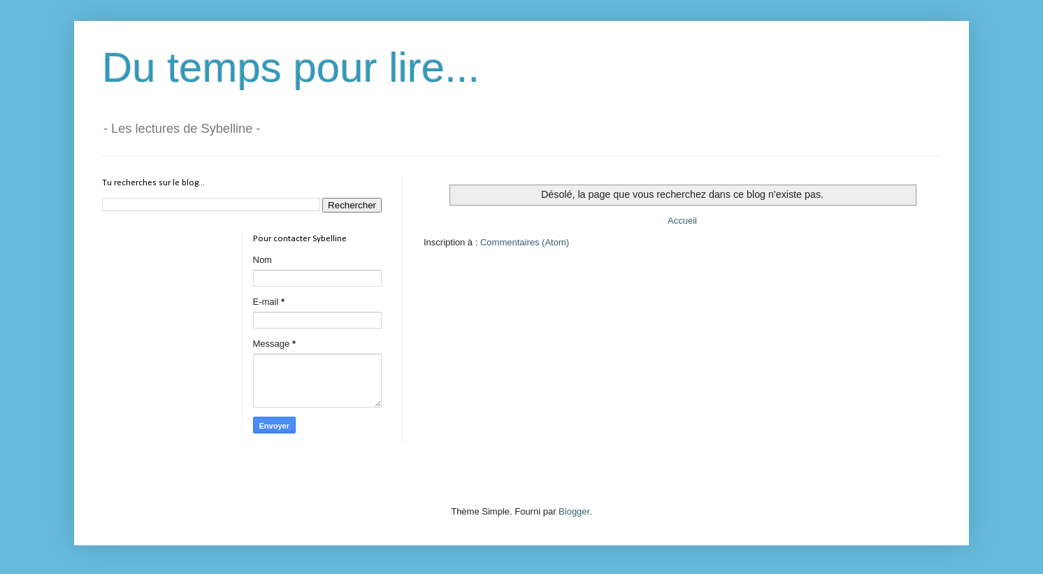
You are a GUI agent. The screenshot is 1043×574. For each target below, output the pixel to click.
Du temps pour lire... (291, 67)
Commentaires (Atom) (524, 242)
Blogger (574, 511)
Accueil (682, 220)
